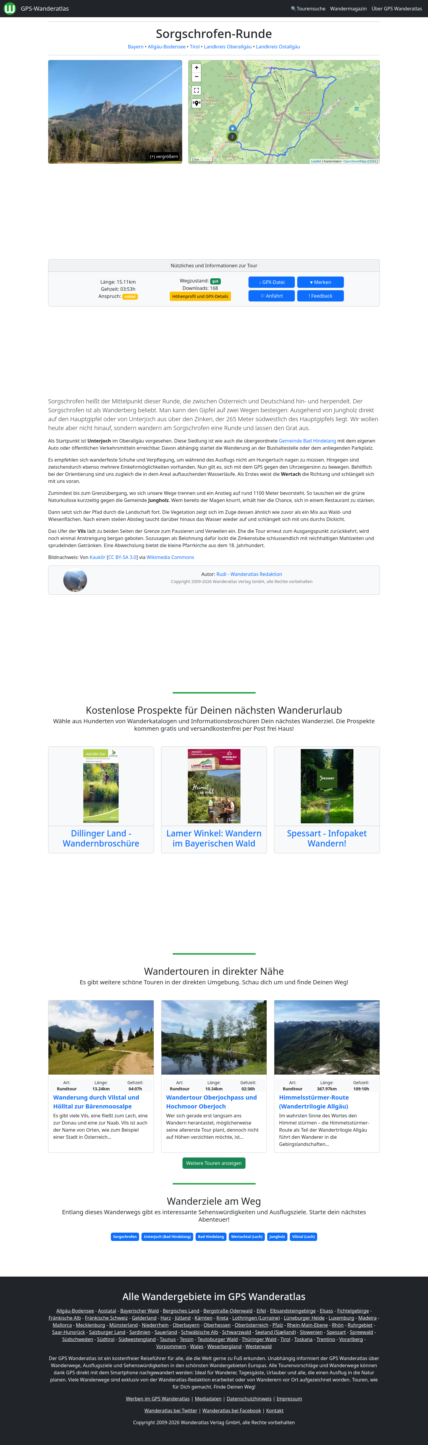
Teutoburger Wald (218, 1339)
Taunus (168, 1339)
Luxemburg (341, 1318)
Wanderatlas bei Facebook (231, 1410)
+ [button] (197, 68)
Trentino (326, 1339)
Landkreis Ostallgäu (278, 46)
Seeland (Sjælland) (275, 1332)
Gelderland (144, 1318)
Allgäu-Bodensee (167, 46)
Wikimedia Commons (170, 557)
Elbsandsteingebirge (293, 1310)
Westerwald (259, 1346)
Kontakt (275, 1410)
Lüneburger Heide (304, 1318)
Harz (165, 1318)
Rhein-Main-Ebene (307, 1325)
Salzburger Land (107, 1332)
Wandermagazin (348, 8)
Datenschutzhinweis (249, 1398)
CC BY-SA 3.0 (122, 557)
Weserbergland (224, 1346)
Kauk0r (98, 557)
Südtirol (106, 1339)
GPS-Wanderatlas (45, 8)
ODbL (373, 161)
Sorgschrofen (125, 1236)
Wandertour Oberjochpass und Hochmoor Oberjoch (211, 1101)
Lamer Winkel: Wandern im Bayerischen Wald (214, 838)
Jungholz (277, 1236)
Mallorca (62, 1325)
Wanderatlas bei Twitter (170, 1410)
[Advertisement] (284, 210)
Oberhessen (217, 1325)
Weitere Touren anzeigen (214, 1163)
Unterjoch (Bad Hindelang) (167, 1236)
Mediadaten (208, 1398)
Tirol (195, 46)
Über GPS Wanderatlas (397, 8)
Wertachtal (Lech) (246, 1236)
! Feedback (321, 296)
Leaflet (316, 161)
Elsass (326, 1310)
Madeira (367, 1318)
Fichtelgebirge (353, 1310)
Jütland (183, 1318)
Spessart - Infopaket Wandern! (327, 838)
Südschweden (77, 1339)
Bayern (136, 46)
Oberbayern (186, 1325)
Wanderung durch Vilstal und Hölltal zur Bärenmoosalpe (96, 1101)
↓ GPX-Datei (272, 282)
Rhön (338, 1325)
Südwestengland (137, 1339)
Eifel (261, 1310)
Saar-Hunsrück (68, 1332)
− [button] (197, 77)
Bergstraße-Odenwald (227, 1310)
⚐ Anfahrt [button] (272, 296)
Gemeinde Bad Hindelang (307, 441)
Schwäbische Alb (199, 1332)
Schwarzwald (236, 1332)
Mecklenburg (90, 1325)
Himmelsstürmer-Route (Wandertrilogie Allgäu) (314, 1101)
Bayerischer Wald (139, 1310)
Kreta (222, 1318)
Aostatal (107, 1310)
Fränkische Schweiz (106, 1318)
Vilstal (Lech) (303, 1236)
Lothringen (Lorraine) (256, 1318)
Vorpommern (171, 1346)
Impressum (289, 1398)
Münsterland (123, 1325)
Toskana (303, 1339)
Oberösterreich (251, 1325)
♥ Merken (320, 282)
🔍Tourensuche (308, 8)
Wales (196, 1346)
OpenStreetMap (354, 161)
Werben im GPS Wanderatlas (158, 1398)
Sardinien (139, 1332)
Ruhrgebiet (360, 1325)
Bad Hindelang (211, 1236)
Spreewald (361, 1332)
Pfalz (277, 1325)
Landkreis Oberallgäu (227, 46)
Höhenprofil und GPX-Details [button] (200, 296)
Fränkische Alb (65, 1318)
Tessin (186, 1339)
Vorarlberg (351, 1339)
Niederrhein (155, 1325)
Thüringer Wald (259, 1339)
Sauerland (166, 1332)
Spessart (336, 1332)
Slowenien (311, 1332)
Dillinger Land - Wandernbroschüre (101, 838)
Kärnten (204, 1318)
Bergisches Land (181, 1310)
